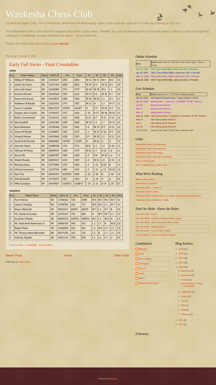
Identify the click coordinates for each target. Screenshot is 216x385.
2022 (181, 267)
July (183, 301)
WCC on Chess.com (145, 161)
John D (142, 268)
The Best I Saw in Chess (147, 191)
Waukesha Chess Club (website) (151, 144)
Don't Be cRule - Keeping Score (150, 226)
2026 (181, 249)
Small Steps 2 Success (146, 183)
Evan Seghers (145, 259)
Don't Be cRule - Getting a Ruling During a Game (158, 218)
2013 (181, 324)
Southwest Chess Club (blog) (149, 152)
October (185, 280)
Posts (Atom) (25, 262)
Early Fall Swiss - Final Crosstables (44, 64)
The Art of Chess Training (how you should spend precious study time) (168, 196)
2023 (181, 262)
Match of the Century (145, 179)
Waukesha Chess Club (49, 14)
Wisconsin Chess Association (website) (154, 157)
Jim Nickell (144, 263)
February (185, 314)
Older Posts (121, 255)
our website (60, 43)
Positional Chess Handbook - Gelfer (152, 200)
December (186, 271)
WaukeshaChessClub (149, 283)
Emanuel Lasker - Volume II (148, 187)
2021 (181, 320)
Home (68, 255)
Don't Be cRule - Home (146, 214)
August (184, 296)
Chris (141, 254)
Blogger (113, 378)
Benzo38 (143, 249)
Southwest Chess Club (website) (151, 148)
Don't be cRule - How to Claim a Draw (153, 230)
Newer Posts (14, 255)
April (183, 310)
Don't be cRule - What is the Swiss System (155, 235)
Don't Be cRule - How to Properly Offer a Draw (157, 222)
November (186, 275)
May (183, 305)
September (186, 292)
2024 (181, 258)
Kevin (141, 273)
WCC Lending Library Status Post (151, 165)
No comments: (46, 245)
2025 (181, 253)
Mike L (142, 278)
